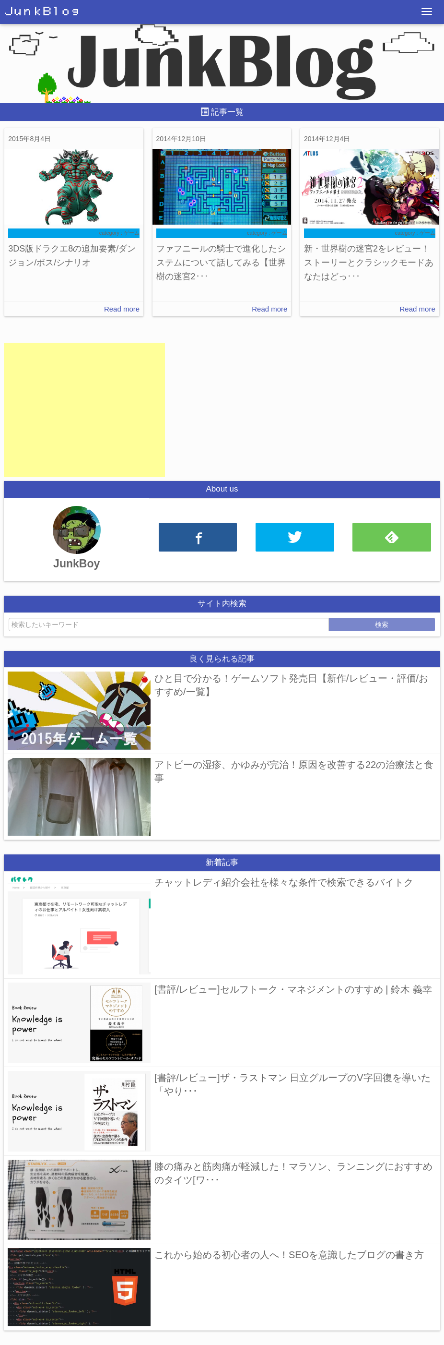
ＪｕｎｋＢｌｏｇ (42, 11)
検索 (381, 624)
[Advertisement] (84, 410)
